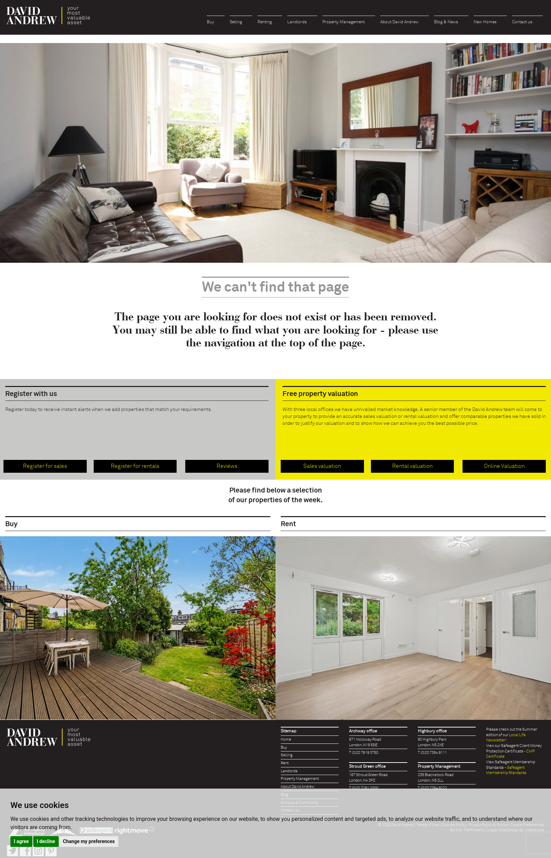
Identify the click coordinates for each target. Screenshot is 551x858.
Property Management (343, 22)
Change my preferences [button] (89, 841)
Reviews (227, 466)
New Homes (485, 22)
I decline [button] (46, 841)
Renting (264, 22)
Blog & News (446, 22)
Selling (236, 22)
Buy (210, 22)
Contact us (522, 22)
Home (286, 739)
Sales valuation (322, 466)
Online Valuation (504, 466)
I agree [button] (21, 841)
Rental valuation (412, 466)
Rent (285, 763)
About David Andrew (399, 22)
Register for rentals (135, 466)
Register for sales (45, 466)
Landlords (297, 22)
